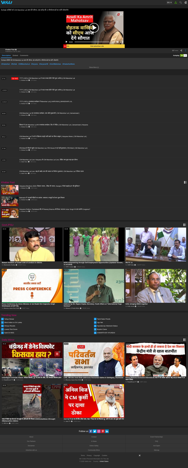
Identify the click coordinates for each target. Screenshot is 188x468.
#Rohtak (14, 64)
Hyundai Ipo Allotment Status (107, 326)
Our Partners (31, 441)
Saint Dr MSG (9, 333)
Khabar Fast (10, 49)
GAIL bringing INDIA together (137, 304)
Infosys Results (9, 326)
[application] (94, 27)
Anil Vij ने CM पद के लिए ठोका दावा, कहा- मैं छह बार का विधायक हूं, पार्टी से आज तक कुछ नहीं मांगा (94, 419)
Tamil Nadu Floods (103, 319)
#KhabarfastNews (68, 64)
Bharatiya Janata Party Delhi (11, 308)
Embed (15, 55)
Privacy (89, 455)
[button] (94, 28)
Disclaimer (31, 446)
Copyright (97, 455)
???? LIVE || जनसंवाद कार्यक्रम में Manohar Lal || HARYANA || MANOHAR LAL (45, 101)
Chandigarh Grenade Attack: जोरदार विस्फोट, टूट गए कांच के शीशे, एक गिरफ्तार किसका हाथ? (32, 377)
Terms (83, 455)
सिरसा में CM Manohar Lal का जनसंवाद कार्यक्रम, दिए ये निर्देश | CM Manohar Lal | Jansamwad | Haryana (53, 125)
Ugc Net (100, 322)
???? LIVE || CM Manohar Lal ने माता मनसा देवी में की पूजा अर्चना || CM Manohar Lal (47, 78)
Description (6, 55)
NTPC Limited (70, 266)
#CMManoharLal (24, 64)
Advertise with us (31, 450)
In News (94, 441)
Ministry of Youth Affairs (72, 308)
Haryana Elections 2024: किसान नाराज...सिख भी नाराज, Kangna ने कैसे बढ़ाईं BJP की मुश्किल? (49, 186)
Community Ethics (94, 450)
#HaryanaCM (43, 64)
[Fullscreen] (121, 42)
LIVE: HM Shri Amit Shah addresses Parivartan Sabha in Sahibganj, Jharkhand (93, 377)
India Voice (24, 161)
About (31, 437)
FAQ (156, 441)
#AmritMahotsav (55, 64)
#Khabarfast (5, 64)
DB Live (6, 423)
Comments (24, 55)
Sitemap (156, 450)
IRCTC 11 (129, 262)
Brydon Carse (102, 329)
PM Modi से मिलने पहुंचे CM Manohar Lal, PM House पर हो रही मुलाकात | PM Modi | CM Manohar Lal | (53, 148)
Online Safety (93, 446)
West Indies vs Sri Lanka (13, 322)
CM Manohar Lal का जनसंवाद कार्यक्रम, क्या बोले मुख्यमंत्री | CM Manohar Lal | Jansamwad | (49, 113)
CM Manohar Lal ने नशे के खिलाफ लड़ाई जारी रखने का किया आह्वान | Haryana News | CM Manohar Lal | (53, 136)
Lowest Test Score (10, 329)
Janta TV (68, 421)
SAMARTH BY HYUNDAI (106, 333)
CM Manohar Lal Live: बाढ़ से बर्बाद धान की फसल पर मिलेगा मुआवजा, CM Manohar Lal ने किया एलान (51, 171)
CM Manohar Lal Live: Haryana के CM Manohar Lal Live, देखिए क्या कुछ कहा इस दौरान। (48, 160)
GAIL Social (130, 306)
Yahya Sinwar (9, 319)
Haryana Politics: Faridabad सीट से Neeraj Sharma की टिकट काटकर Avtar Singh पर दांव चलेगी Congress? (54, 209)
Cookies (104, 455)
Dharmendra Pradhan (9, 265)
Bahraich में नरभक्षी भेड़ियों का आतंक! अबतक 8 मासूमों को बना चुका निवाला (42, 198)
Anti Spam (156, 446)
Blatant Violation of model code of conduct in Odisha (22, 262)
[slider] (92, 42)
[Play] (66, 42)
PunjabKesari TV (8, 380)
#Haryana (34, 64)
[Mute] (117, 42)
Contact (93, 437)
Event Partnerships (156, 437)
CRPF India (130, 265)
